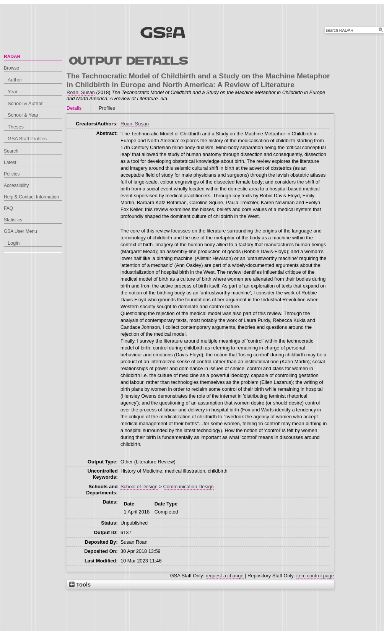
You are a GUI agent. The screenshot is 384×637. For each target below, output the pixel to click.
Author (15, 80)
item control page (315, 575)
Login (14, 243)
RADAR (12, 56)
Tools (80, 585)
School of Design (139, 486)
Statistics (13, 220)
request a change (225, 575)
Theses (16, 127)
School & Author (25, 103)
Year (13, 91)
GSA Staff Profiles (27, 138)
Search (11, 151)
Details (74, 108)
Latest (10, 162)
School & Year (23, 115)
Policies (12, 174)
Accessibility (16, 185)
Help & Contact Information (31, 197)
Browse (11, 68)
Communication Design (188, 486)
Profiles (107, 108)
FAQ (8, 208)
